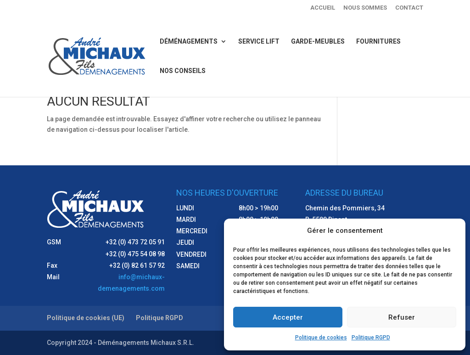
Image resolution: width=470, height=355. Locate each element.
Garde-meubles (318, 41)
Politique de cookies (321, 337)
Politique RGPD (371, 337)
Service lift (259, 41)
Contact (409, 8)
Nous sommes (365, 8)
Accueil (322, 8)
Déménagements (189, 41)
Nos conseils (183, 71)
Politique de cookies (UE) (85, 317)
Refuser (401, 317)
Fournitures (378, 41)
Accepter (288, 317)
